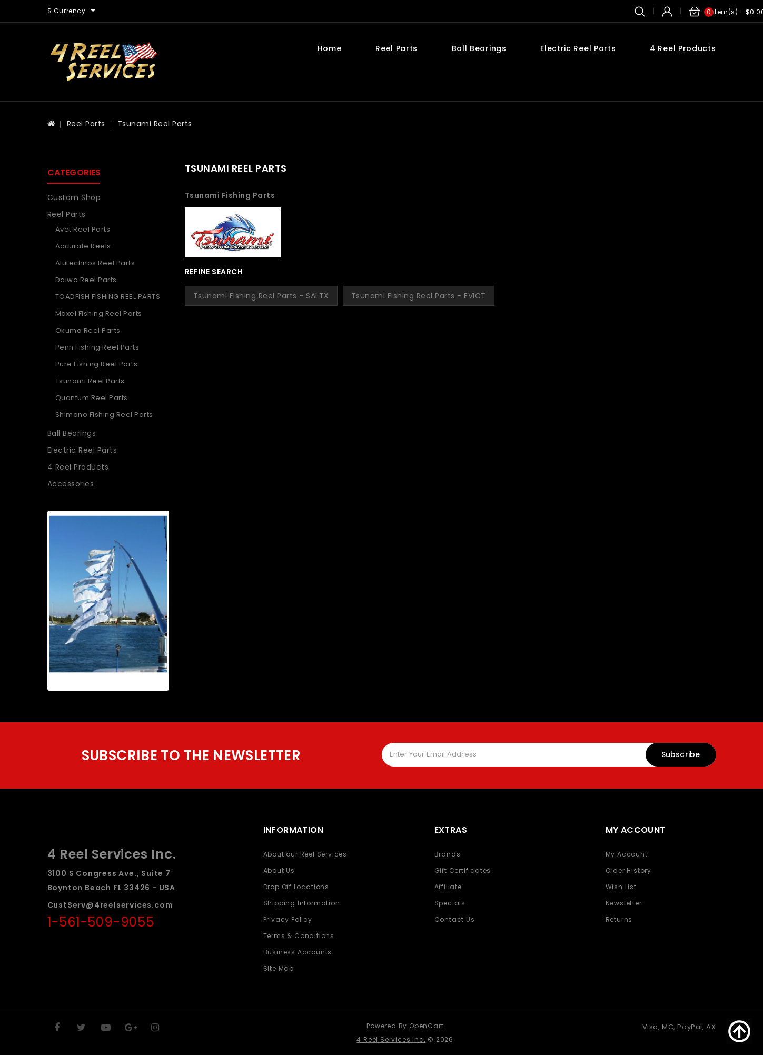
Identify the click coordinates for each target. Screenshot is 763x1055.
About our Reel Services (305, 854)
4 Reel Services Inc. (390, 1039)
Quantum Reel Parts (91, 398)
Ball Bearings (479, 48)
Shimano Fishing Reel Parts (104, 415)
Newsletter (624, 903)
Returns (619, 919)
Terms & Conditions (298, 935)
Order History (628, 870)
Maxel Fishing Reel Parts (98, 313)
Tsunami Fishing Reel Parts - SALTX (261, 296)
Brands (447, 854)
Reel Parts (396, 48)
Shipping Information (301, 903)
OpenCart (426, 1025)
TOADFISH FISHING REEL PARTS (108, 297)
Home (330, 48)
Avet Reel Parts (83, 229)
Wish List (621, 886)
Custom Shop (74, 197)
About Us (279, 870)
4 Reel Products (683, 48)
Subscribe (680, 754)
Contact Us (454, 919)
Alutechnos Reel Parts (95, 263)
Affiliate (448, 886)
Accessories (70, 484)
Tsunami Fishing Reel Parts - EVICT (418, 296)
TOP (739, 1031)
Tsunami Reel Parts (154, 123)
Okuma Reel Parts (88, 330)
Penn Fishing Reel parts (97, 347)
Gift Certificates (462, 870)
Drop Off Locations (296, 886)
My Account (627, 854)
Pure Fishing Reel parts (96, 364)
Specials (449, 903)
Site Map (278, 968)
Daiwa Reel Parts (86, 280)
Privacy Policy (287, 919)
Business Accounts (297, 952)
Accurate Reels (83, 246)
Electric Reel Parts (578, 48)
